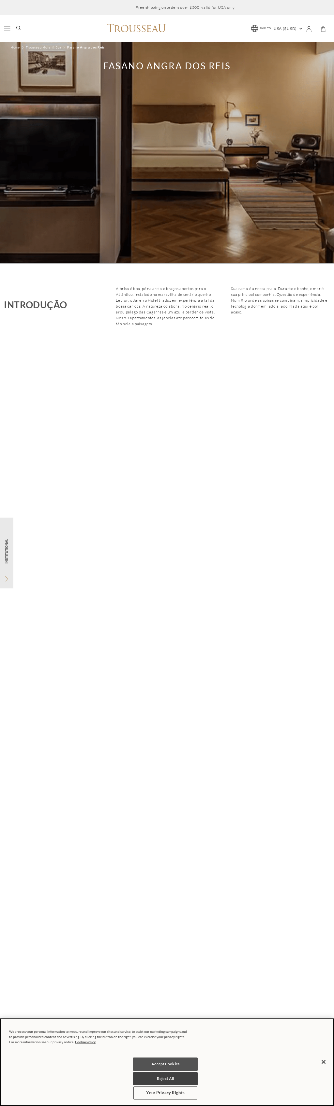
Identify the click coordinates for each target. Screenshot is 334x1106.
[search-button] (18, 28)
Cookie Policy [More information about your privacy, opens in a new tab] (85, 1042)
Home (15, 47)
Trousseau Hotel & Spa (43, 47)
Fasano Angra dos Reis (86, 47)
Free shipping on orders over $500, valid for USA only (185, 7)
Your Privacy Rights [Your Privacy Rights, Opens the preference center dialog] (165, 1092)
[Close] (323, 1062)
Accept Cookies (165, 1063)
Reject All (165, 1078)
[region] (167, 1062)
